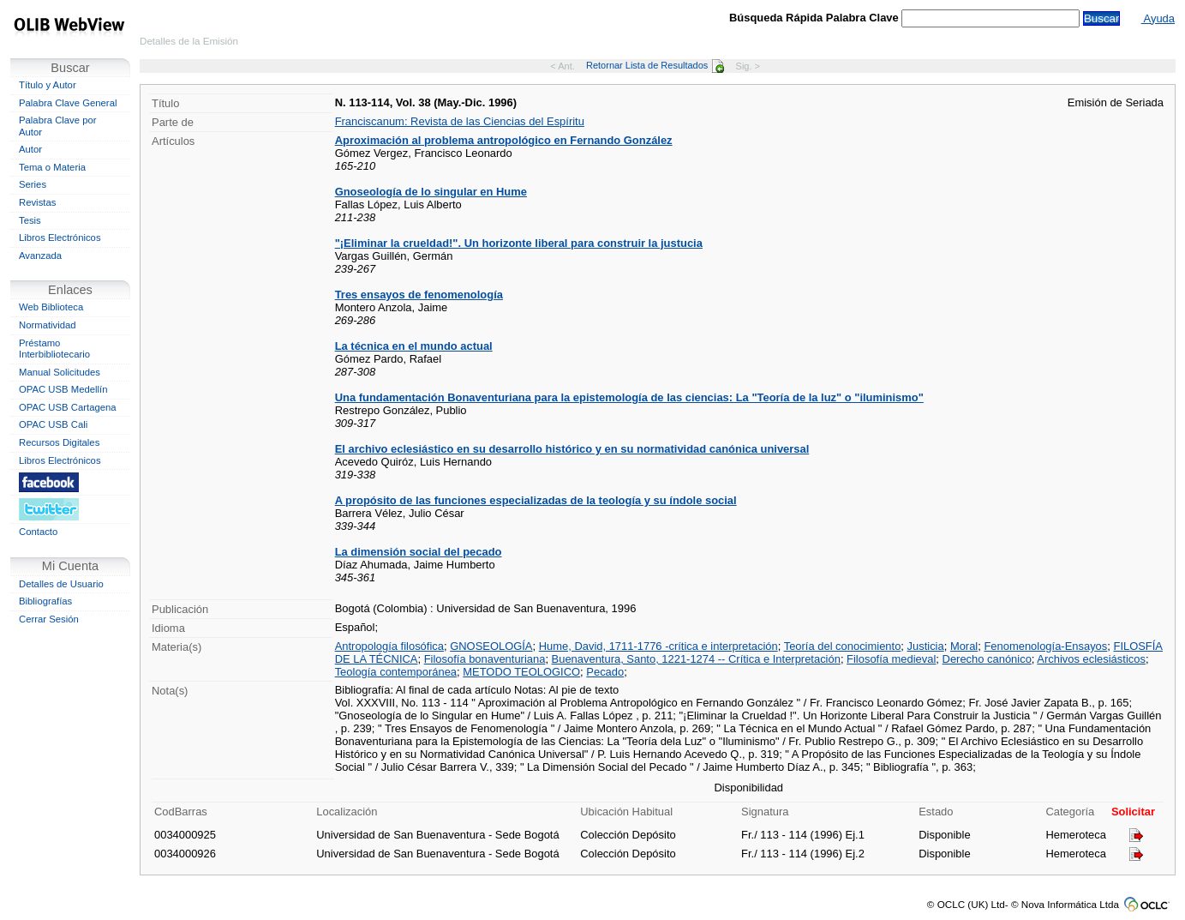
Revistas (37, 202)
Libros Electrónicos (60, 237)
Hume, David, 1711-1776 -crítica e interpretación (658, 646)
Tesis (30, 220)
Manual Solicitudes (59, 372)
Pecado (605, 671)
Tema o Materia (52, 167)
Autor (30, 149)
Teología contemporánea (396, 671)
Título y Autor (47, 85)
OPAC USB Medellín (63, 389)
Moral (964, 646)
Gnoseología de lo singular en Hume (431, 191)
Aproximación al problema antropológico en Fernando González (504, 140)
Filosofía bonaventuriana (485, 658)
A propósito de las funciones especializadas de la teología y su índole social (536, 500)
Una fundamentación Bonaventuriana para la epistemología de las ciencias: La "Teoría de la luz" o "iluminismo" (629, 397)
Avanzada (40, 255)
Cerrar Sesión (49, 619)
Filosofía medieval (891, 658)
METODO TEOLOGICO (521, 671)
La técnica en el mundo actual (414, 346)
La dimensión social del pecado (418, 551)
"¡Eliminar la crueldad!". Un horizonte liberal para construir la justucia (519, 243)
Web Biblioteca (51, 307)
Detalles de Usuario (61, 584)
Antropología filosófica (389, 646)
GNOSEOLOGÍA (491, 646)
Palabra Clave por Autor (58, 126)
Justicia (925, 646)
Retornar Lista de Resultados (655, 65)
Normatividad (47, 325)
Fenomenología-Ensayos (1045, 646)
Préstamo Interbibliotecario (54, 349)
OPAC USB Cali (53, 424)
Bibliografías (45, 601)
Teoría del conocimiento (842, 646)
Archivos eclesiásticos (1091, 658)
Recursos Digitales (59, 442)
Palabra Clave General (68, 103)
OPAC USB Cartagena (68, 407)
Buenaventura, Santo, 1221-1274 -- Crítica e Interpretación (696, 658)
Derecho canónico (987, 658)
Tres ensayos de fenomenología (419, 294)
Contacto (38, 531)
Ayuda (1158, 18)
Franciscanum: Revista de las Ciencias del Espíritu (459, 121)
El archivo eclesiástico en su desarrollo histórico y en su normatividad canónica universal (572, 448)
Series (32, 184)
